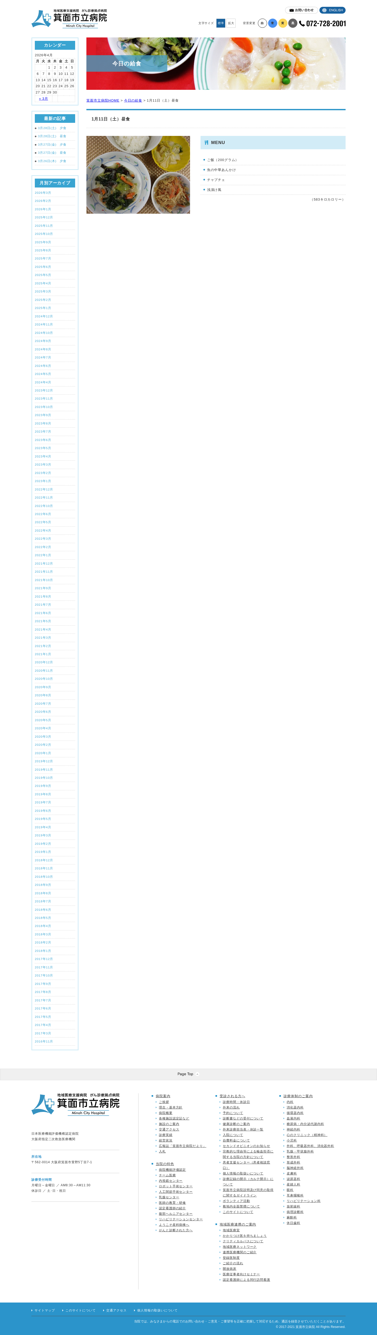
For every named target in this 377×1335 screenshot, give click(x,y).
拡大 (231, 23)
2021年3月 (43, 637)
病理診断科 (295, 1212)
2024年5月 (43, 374)
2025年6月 (43, 266)
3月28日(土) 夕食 (50, 128)
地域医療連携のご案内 (238, 1224)
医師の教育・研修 (172, 1203)
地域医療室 (231, 1230)
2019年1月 (43, 851)
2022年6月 (43, 514)
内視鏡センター (170, 1181)
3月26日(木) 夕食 (50, 161)
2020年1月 (43, 753)
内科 (290, 1102)
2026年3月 (43, 192)
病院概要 (166, 1113)
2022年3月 (43, 538)
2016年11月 (44, 1041)
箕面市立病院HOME (102, 100)
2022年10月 (44, 505)
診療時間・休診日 (236, 1102)
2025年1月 (43, 308)
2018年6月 (43, 909)
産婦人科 (293, 1184)
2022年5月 (43, 522)
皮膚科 (292, 1173)
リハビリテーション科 (303, 1201)
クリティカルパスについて (243, 1241)
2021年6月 (43, 613)
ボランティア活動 (236, 1201)
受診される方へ (232, 1096)
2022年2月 (43, 547)
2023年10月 (44, 407)
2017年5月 (43, 1016)
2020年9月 (43, 687)
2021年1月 (43, 654)
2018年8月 (43, 893)
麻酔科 (292, 1217)
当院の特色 (165, 1164)
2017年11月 (44, 967)
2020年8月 (43, 695)
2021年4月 (43, 629)
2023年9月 (43, 415)
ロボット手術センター (176, 1186)
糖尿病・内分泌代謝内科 (305, 1124)
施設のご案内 (169, 1124)
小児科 (292, 1140)
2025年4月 (43, 283)
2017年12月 (44, 959)
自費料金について (236, 1140)
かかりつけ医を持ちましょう (245, 1236)
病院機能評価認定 (172, 1170)
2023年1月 (43, 481)
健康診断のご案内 (236, 1124)
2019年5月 (43, 818)
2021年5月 (43, 621)
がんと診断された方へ (176, 1230)
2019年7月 (43, 802)
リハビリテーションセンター (181, 1219)
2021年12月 (44, 563)
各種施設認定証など (174, 1118)
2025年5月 (43, 275)
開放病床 (229, 1269)
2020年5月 (43, 720)
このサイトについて (238, 1212)
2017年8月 (43, 992)
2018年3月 (43, 934)
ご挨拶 (164, 1102)
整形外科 (293, 1157)
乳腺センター (169, 1197)
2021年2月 (43, 646)
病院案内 (163, 1096)
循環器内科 (295, 1113)
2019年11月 (44, 769)
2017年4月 (43, 1025)
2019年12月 (44, 761)
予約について (233, 1113)
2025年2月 (43, 299)
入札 (162, 1151)
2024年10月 (44, 332)
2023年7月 (43, 431)
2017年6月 (43, 1008)
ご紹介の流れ (233, 1263)
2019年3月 (43, 835)
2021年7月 (43, 604)
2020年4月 (43, 728)
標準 (221, 23)
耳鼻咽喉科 (295, 1195)
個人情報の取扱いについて (243, 1173)
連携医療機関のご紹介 (240, 1252)
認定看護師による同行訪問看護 (246, 1280)
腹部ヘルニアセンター (176, 1214)
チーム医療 (167, 1175)
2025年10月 (44, 233)
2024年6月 (43, 365)
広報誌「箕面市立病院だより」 (182, 1146)
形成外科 (293, 1162)
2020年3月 (43, 736)
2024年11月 (44, 324)
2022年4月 (43, 530)
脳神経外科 (295, 1168)
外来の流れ (231, 1107)
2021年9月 (43, 588)
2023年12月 (44, 390)
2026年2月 (43, 200)
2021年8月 (43, 596)
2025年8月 (43, 250)
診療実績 (166, 1135)
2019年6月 (43, 810)
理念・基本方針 (170, 1107)
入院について (233, 1135)
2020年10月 (44, 678)
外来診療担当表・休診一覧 (243, 1129)
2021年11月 (44, 571)
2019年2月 (43, 843)
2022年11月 (44, 497)
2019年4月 (43, 827)
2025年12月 (44, 217)
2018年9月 (43, 884)
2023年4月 (43, 456)
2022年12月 (44, 489)
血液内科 (293, 1118)
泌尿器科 (293, 1179)
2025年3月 (43, 291)
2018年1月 (43, 950)
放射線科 (293, 1206)
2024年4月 (43, 382)
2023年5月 (43, 448)
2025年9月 (43, 242)
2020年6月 (43, 711)
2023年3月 (43, 464)
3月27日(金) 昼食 (50, 153)
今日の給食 (133, 100)
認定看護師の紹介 (172, 1208)
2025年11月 (44, 225)
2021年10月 (44, 580)
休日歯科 (293, 1223)
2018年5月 (43, 917)
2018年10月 (44, 876)
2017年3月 (43, 1033)
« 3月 (43, 99)
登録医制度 (231, 1258)
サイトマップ (45, 1310)
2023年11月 (44, 398)
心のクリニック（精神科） (307, 1135)
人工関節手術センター (176, 1192)
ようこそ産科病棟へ (174, 1225)
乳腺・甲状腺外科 (300, 1151)
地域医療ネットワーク (240, 1247)
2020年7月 (43, 703)
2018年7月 (43, 901)
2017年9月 (43, 983)
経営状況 (166, 1140)
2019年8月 (43, 794)
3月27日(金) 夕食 (50, 145)
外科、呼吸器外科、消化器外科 (310, 1146)
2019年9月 (43, 785)
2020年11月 (44, 670)
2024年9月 (43, 341)
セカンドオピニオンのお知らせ (246, 1146)
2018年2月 (43, 942)
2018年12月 (44, 860)
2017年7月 (43, 1000)
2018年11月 (44, 868)
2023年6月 (43, 440)
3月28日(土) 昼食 (50, 136)
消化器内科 (295, 1107)
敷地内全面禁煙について (241, 1206)
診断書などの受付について (243, 1118)
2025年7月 (43, 258)
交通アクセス (169, 1129)
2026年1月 (43, 209)
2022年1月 (43, 555)
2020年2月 (43, 744)
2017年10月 (44, 975)
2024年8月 (43, 349)
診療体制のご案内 (298, 1096)
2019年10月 (44, 777)
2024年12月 (44, 316)
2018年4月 (43, 926)
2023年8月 (43, 423)
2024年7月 (43, 357)
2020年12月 (44, 662)
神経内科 (293, 1129)
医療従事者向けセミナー (241, 1274)
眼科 (290, 1190)
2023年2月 (43, 473)
